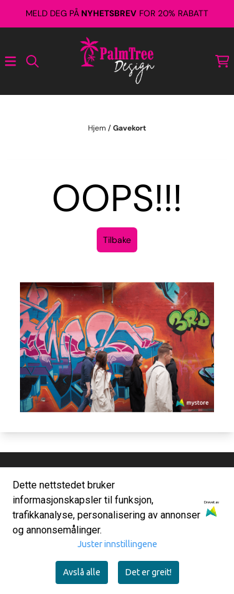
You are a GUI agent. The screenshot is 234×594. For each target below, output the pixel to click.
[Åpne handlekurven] (222, 61)
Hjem (98, 128)
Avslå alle (81, 572)
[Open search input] (32, 61)
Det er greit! (148, 572)
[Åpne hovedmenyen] (10, 61)
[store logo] (117, 61)
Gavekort (129, 128)
